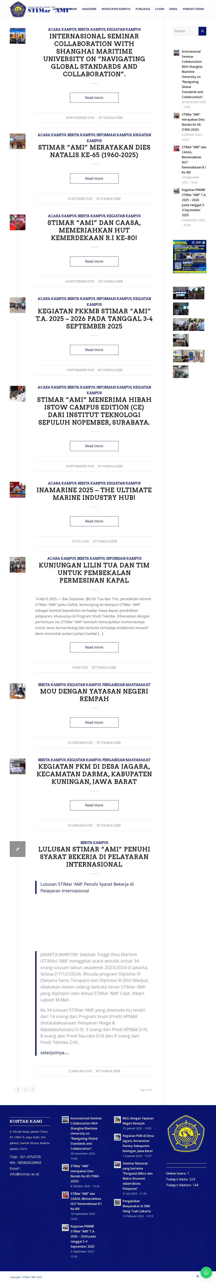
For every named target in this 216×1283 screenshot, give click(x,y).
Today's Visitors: (179, 1185)
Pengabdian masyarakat (126, 685)
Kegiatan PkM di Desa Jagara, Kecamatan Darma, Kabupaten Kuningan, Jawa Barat (94, 774)
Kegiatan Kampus (124, 29)
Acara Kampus (62, 29)
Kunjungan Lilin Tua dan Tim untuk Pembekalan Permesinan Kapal (94, 573)
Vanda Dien (113, 117)
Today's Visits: (177, 1179)
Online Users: (176, 1173)
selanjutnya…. (54, 1052)
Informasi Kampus (114, 135)
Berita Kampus (91, 29)
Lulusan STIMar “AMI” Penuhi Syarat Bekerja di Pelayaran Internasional (94, 857)
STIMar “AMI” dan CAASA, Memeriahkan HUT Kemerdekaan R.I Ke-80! (94, 230)
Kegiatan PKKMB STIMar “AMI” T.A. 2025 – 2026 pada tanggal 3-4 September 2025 (94, 319)
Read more (94, 97)
